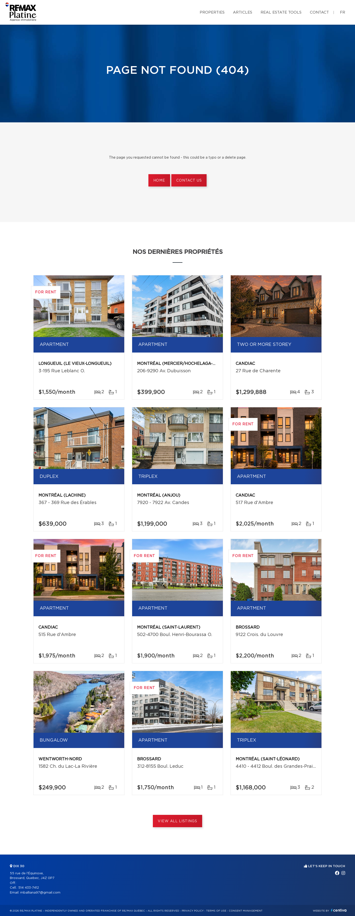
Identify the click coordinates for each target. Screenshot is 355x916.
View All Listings (177, 821)
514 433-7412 (28, 887)
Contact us (189, 180)
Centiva (339, 910)
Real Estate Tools (281, 12)
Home (159, 180)
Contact (319, 12)
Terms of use (216, 911)
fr (342, 12)
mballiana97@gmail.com (40, 892)
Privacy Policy (193, 911)
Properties (212, 12)
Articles (242, 12)
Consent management (246, 911)
